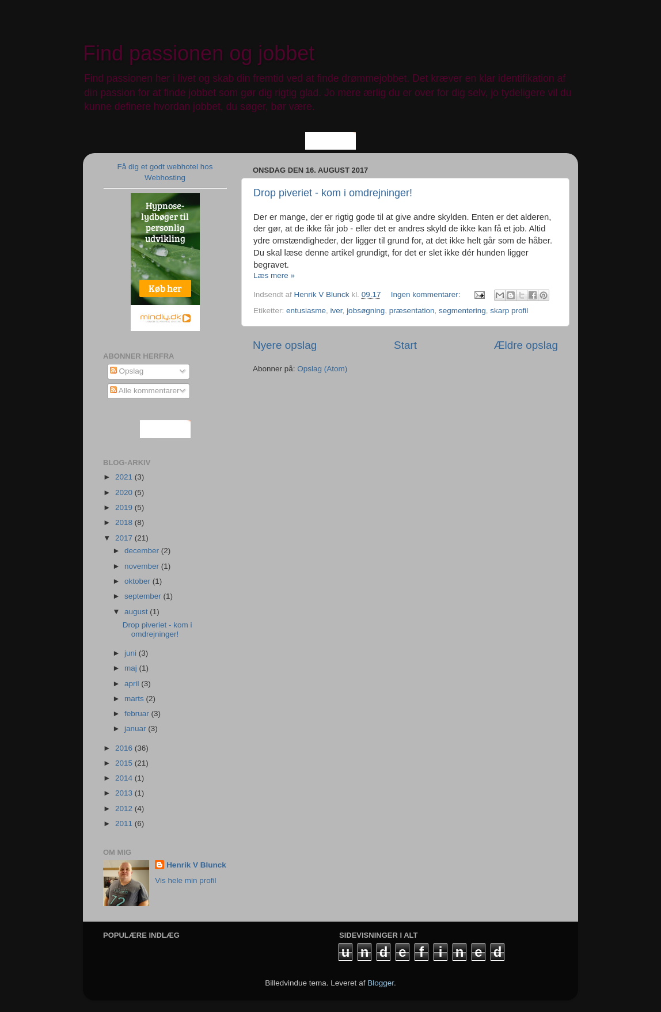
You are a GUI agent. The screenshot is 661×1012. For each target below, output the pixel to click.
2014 (125, 778)
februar (137, 713)
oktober (138, 581)
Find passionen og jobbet (198, 53)
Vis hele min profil (185, 880)
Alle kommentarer (145, 390)
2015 (125, 763)
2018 (125, 522)
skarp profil (509, 310)
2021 (125, 477)
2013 (125, 793)
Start (405, 345)
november (142, 566)
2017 (125, 538)
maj (131, 668)
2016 (125, 748)
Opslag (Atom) (322, 368)
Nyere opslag (285, 345)
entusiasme (306, 310)
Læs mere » (274, 275)
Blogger (380, 983)
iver (336, 310)
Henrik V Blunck (196, 865)
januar (136, 728)
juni (131, 653)
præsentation (412, 310)
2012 (125, 808)
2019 (125, 507)
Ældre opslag (526, 345)
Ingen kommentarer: (427, 294)
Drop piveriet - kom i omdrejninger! (332, 193)
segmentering (462, 310)
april (132, 683)
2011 (125, 823)
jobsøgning (366, 310)
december (142, 550)
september (144, 596)
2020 (125, 492)
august (137, 611)
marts (135, 698)
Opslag (127, 371)
